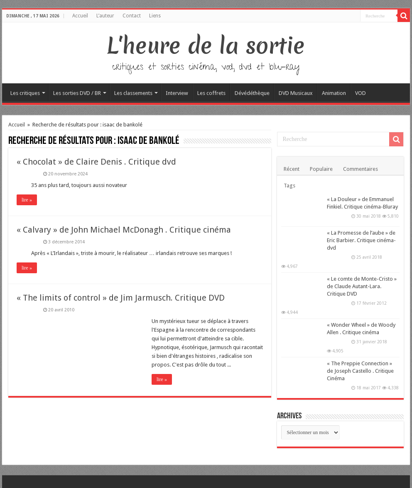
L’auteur (105, 16)
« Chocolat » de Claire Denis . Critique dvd (96, 162)
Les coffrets (211, 93)
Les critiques (25, 93)
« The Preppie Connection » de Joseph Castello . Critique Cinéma (360, 370)
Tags (289, 185)
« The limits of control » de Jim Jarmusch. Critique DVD (121, 298)
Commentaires (360, 169)
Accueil (80, 16)
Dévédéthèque (252, 93)
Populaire (321, 169)
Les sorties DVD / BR (77, 93)
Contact (132, 16)
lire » (27, 200)
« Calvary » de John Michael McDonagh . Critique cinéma (124, 230)
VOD (360, 93)
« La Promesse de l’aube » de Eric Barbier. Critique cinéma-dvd (361, 240)
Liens (155, 16)
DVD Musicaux (296, 93)
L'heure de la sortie (206, 46)
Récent (291, 169)
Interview (177, 93)
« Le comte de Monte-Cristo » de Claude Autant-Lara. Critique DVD (362, 286)
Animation (334, 93)
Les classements (133, 93)
